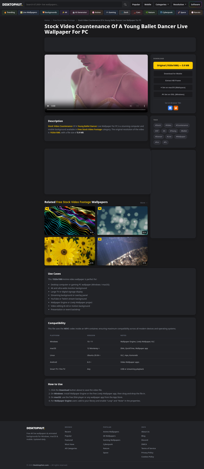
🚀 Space (182, 12)
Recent (68, 431)
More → (144, 202)
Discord (144, 440)
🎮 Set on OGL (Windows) (173, 94)
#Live (169, 136)
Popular (136, 4)
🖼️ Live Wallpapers (28, 12)
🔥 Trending (9, 12)
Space (105, 452)
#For (157, 142)
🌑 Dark (124, 12)
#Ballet (184, 131)
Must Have (69, 444)
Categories (162, 4)
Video (56, 126)
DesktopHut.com (41, 465)
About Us (145, 431)
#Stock (158, 125)
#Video (168, 125)
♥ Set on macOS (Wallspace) (173, 87)
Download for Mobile (173, 74)
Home (47, 20)
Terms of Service (148, 448)
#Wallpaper (180, 136)
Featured (69, 440)
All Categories (71, 448)
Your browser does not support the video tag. (96, 84)
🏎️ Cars (137, 12)
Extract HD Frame (173, 81)
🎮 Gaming (111, 12)
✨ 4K (64, 12)
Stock (50, 126)
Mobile (148, 4)
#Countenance (182, 125)
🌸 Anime (96, 12)
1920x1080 (55, 132)
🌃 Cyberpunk (166, 12)
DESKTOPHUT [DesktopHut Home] (12, 4)
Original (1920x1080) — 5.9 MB (173, 65)
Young (81, 126)
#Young (173, 131)
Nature (106, 448)
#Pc (165, 142)
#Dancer (158, 136)
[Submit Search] (125, 4)
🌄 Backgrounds (49, 12)
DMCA (144, 444)
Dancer (93, 126)
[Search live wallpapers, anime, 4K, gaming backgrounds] (73, 4)
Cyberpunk (108, 444)
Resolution (180, 4)
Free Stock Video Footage (64, 20)
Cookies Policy (147, 456)
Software (195, 4)
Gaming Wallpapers (111, 440)
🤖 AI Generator (79, 12)
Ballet (87, 126)
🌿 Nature (150, 12)
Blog (143, 436)
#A (164, 131)
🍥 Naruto (195, 12)
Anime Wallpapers (111, 431)
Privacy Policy (147, 452)
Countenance (66, 126)
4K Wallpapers (109, 436)
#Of (156, 131)
